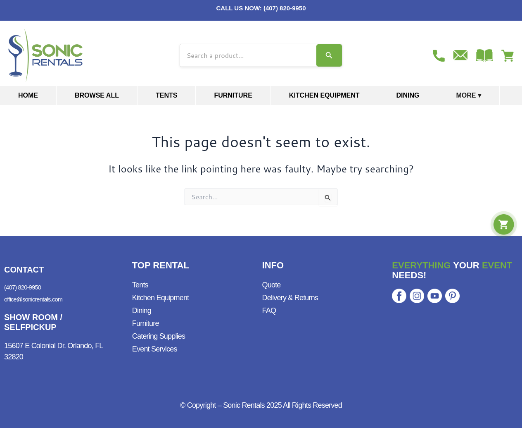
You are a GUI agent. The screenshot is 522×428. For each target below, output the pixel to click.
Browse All (97, 95)
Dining (408, 95)
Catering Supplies (158, 332)
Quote (271, 281)
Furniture (233, 95)
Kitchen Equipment (324, 95)
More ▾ (468, 95)
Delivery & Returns (290, 293)
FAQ (269, 306)
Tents (166, 95)
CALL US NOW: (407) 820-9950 (261, 8)
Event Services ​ (155, 345)
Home (28, 95)
